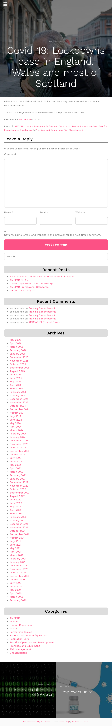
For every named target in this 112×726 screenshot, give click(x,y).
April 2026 (16, 343)
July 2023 (15, 457)
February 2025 (18, 391)
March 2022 (16, 513)
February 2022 (18, 516)
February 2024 (18, 433)
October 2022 (18, 489)
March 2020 (16, 596)
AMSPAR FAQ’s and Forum (44, 322)
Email (44, 212)
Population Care (88, 126)
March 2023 (16, 471)
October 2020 (18, 572)
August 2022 (17, 496)
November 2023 (19, 444)
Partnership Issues (21, 631)
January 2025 (18, 395)
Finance (14, 621)
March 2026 (16, 346)
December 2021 (19, 523)
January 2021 (17, 562)
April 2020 (16, 593)
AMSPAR (19, 126)
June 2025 (16, 378)
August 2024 (17, 412)
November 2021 (19, 527)
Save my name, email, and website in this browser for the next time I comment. (52, 234)
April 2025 (16, 384)
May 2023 (15, 464)
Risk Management (73, 130)
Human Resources (35, 126)
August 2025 (17, 371)
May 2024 (15, 423)
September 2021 (19, 534)
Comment (10, 154)
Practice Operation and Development (32, 642)
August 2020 (17, 579)
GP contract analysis (22, 290)
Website (80, 212)
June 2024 (16, 419)
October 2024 (18, 405)
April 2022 (16, 509)
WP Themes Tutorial (80, 722)
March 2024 (16, 430)
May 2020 (15, 589)
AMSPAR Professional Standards (29, 286)
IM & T (13, 628)
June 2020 (16, 586)
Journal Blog (63, 722)
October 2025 (18, 364)
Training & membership (42, 308)
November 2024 (19, 402)
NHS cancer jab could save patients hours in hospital (42, 276)
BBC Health (25, 119)
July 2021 (15, 541)
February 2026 (18, 350)
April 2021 (15, 551)
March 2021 (16, 555)
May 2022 (15, 506)
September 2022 (19, 492)
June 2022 (16, 503)
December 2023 (19, 440)
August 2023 (17, 454)
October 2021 (17, 530)
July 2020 (15, 582)
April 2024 (16, 426)
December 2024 (19, 398)
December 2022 (19, 482)
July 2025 (15, 374)
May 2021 (15, 548)
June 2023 (16, 461)
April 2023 (16, 468)
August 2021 (17, 537)
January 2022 (18, 520)
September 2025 (19, 367)
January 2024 (18, 437)
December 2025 (19, 357)
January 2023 (18, 478)
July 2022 (15, 499)
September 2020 (19, 575)
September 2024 (19, 409)
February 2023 (18, 475)
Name (8, 212)
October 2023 (18, 447)
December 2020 (19, 565)
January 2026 (18, 353)
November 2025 (19, 360)
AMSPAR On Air (19, 279)
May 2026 (15, 339)
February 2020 (18, 600)
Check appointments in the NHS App (32, 283)
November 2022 (19, 485)
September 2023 (19, 450)
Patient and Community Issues (62, 126)
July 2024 (15, 416)
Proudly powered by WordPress (37, 722)
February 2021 (18, 558)
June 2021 (16, 544)
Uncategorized (18, 652)
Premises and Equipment (49, 130)
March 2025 (16, 388)
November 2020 (19, 569)
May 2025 (15, 381)
